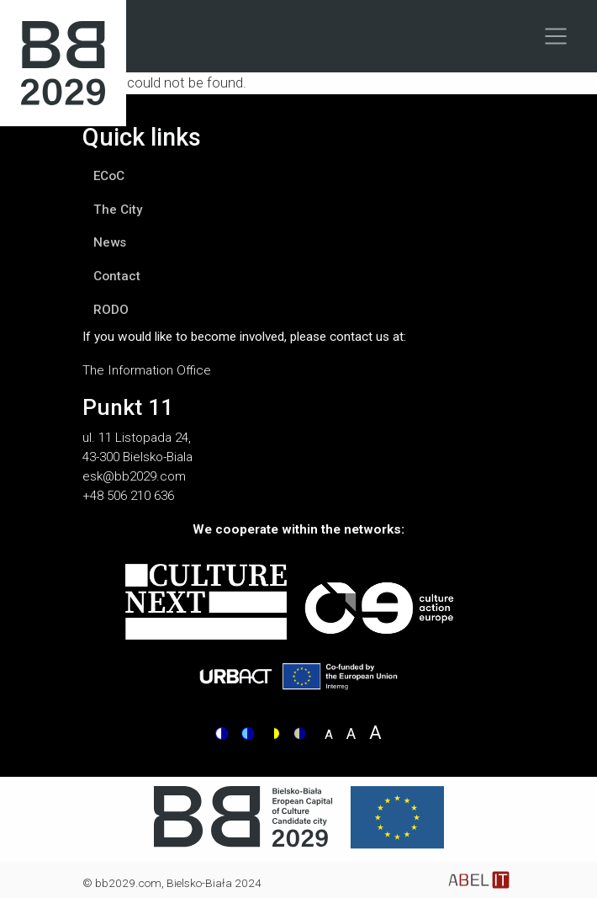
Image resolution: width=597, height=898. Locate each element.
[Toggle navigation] (556, 36)
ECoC (108, 175)
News (109, 242)
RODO (111, 309)
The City (117, 209)
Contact (116, 276)
